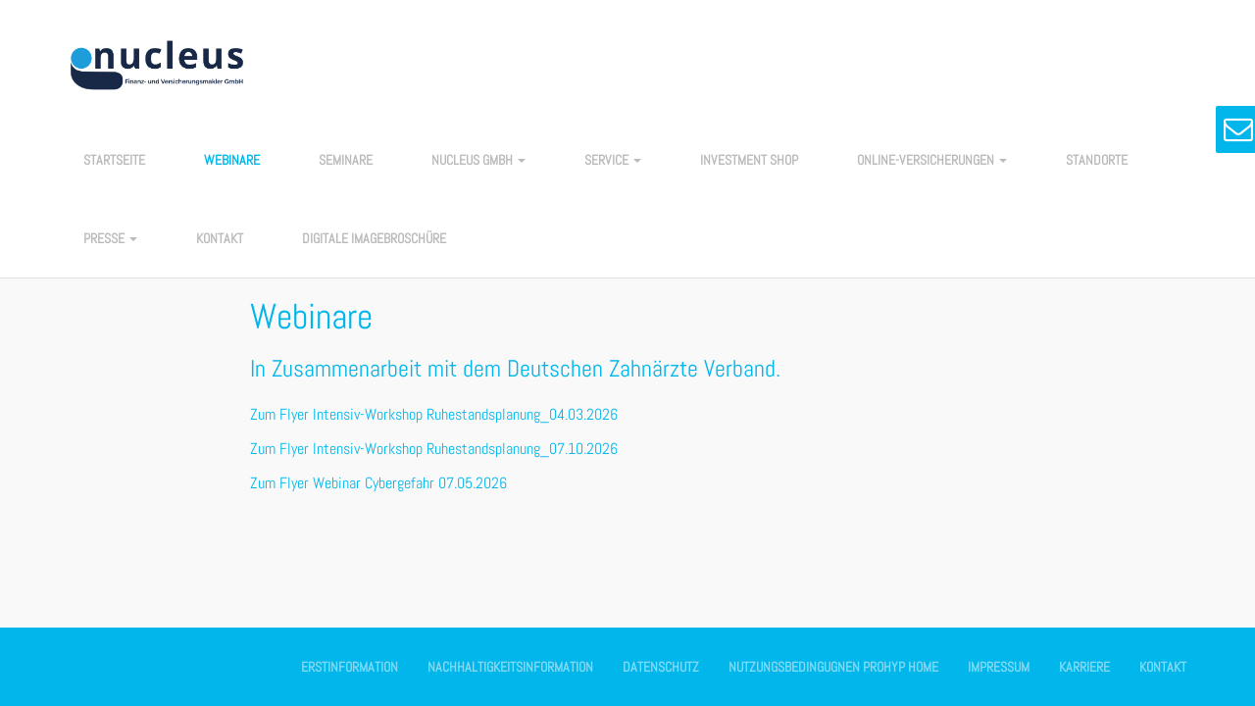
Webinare (232, 160)
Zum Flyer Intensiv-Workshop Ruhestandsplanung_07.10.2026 (434, 448)
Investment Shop (749, 160)
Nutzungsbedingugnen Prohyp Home (833, 667)
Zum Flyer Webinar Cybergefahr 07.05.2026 (378, 483)
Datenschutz (661, 667)
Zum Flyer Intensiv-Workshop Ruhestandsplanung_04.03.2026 (434, 414)
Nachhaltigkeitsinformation (510, 667)
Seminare (346, 160)
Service (612, 160)
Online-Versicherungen (932, 160)
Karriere (1084, 667)
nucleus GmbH (478, 160)
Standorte (1097, 160)
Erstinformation (349, 667)
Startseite (114, 160)
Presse (110, 238)
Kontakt (219, 238)
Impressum (998, 667)
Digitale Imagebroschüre (374, 238)
